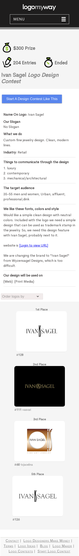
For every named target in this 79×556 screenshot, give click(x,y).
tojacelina (27, 464)
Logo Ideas (26, 546)
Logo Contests (21, 551)
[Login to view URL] (33, 245)
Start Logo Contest (53, 551)
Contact (12, 540)
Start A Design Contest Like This (32, 99)
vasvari (26, 410)
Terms (8, 546)
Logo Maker (62, 546)
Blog (44, 546)
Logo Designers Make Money (46, 540)
